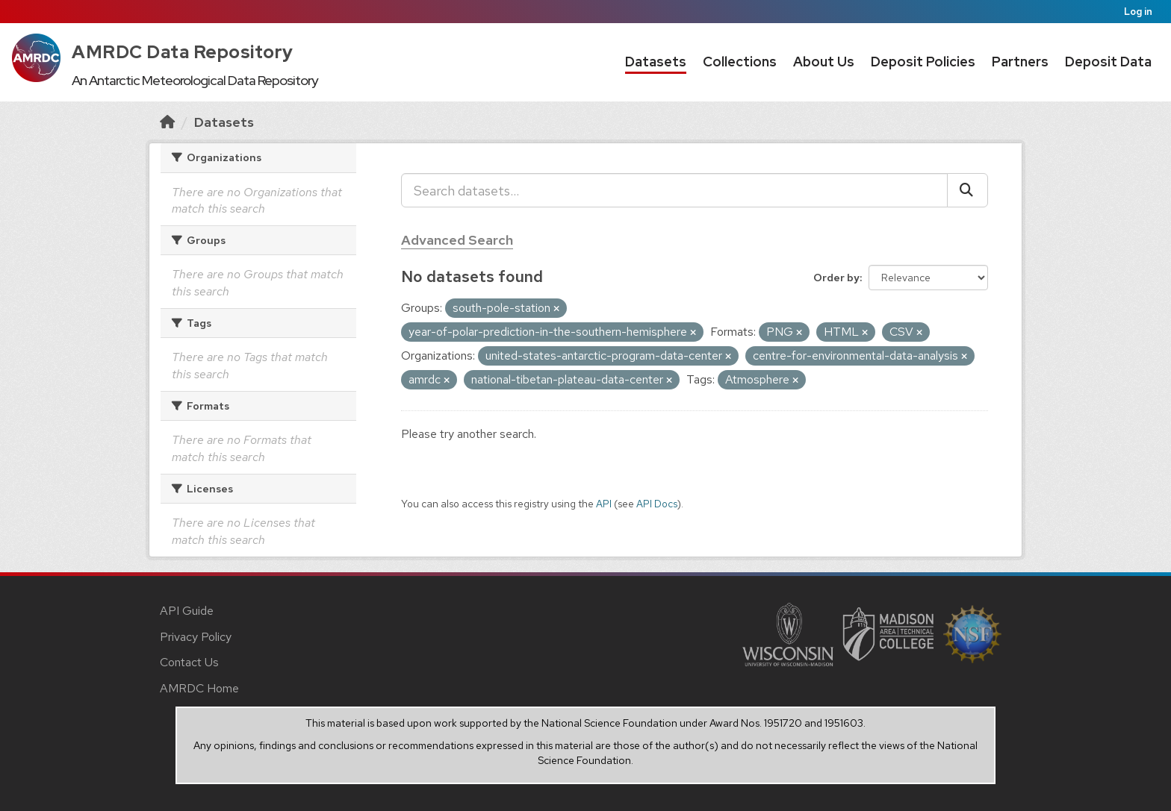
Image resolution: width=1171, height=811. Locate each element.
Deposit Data (1108, 61)
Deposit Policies (923, 61)
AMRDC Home (199, 688)
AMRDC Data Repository (182, 51)
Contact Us (189, 662)
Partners (1020, 61)
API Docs (656, 503)
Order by (836, 277)
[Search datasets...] (674, 190)
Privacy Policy (196, 637)
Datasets (655, 61)
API (604, 503)
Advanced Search (457, 239)
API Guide (187, 611)
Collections (740, 61)
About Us (823, 61)
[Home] (167, 122)
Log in (1138, 11)
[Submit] (967, 190)
